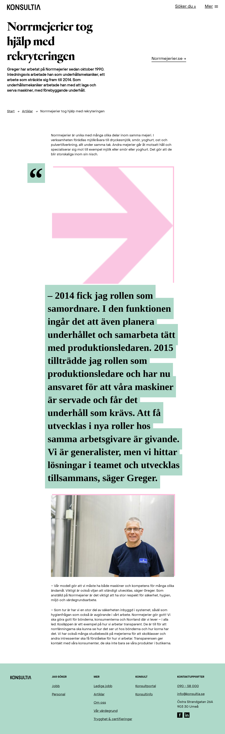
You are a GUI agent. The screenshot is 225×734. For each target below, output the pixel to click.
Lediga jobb (103, 686)
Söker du (184, 6)
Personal (58, 694)
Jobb (56, 686)
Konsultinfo (144, 694)
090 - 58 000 (188, 686)
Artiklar (27, 111)
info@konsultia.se (191, 694)
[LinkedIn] (186, 716)
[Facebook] (180, 716)
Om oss (100, 702)
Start (11, 111)
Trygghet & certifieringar (113, 719)
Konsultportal (145, 686)
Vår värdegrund (106, 711)
